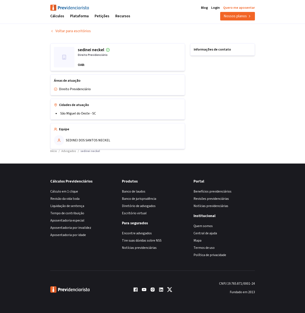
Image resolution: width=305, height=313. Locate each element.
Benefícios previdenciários (212, 191)
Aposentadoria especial (67, 220)
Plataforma (79, 16)
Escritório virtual (134, 213)
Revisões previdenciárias (211, 199)
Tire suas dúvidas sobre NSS (142, 240)
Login (215, 7)
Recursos (122, 16)
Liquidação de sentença (67, 206)
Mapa (197, 240)
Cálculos (57, 16)
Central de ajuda (205, 233)
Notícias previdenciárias (139, 248)
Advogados (68, 151)
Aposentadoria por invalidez (70, 228)
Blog (204, 7)
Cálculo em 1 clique (64, 191)
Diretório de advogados (139, 206)
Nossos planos (238, 16)
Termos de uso (204, 248)
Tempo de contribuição (67, 213)
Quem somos (203, 226)
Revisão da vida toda (65, 199)
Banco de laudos (133, 191)
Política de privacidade (210, 255)
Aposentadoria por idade (68, 235)
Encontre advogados (137, 233)
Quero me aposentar (239, 7)
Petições (102, 16)
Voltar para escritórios (70, 31)
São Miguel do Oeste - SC (78, 113)
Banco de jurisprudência (139, 199)
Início (53, 151)
